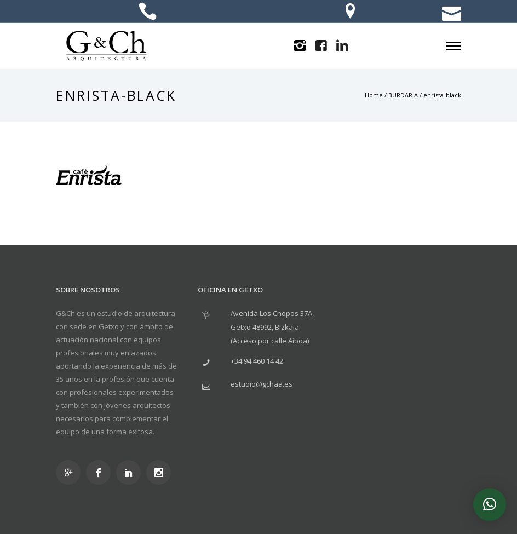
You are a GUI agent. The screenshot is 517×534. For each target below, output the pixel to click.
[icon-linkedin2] (342, 46)
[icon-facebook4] (321, 46)
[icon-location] (350, 12)
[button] (489, 504)
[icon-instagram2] (299, 46)
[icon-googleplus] (71, 472)
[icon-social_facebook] (101, 472)
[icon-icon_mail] (451, 12)
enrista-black (442, 95)
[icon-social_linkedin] (131, 472)
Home (374, 95)
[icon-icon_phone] (147, 12)
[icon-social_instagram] (161, 472)
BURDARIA (403, 95)
